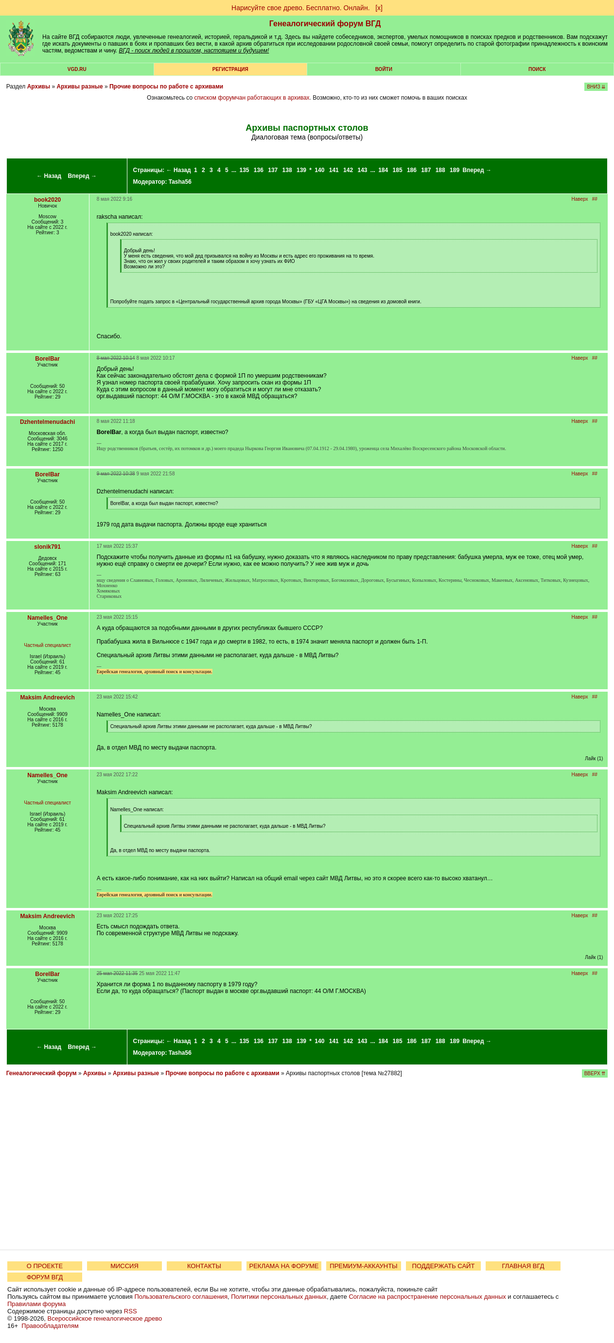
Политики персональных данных (279, 1296)
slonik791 (47, 546)
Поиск (536, 69)
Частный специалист (47, 645)
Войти (383, 69)
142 (348, 170)
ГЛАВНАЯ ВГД (523, 1266)
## (594, 199)
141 (334, 170)
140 (319, 170)
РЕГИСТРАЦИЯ (230, 69)
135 (244, 170)
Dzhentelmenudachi (47, 422)
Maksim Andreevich (47, 697)
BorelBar (47, 358)
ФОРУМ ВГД (45, 1277)
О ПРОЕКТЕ (45, 1266)
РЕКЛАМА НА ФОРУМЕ (283, 1266)
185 (398, 170)
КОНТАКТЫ (204, 1266)
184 (383, 170)
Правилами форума (36, 1304)
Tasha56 (180, 181)
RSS (130, 1311)
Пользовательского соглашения (181, 1296)
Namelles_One (47, 617)
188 (440, 170)
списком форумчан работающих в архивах (252, 97)
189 (454, 170)
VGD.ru (77, 69)
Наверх (579, 199)
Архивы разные (79, 86)
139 (301, 170)
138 (287, 170)
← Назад (48, 176)
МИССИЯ (124, 1266)
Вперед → (82, 176)
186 (412, 170)
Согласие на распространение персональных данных (427, 1296)
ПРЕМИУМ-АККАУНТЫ (363, 1266)
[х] (379, 8)
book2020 (47, 199)
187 (426, 170)
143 (362, 170)
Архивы (39, 86)
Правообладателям (49, 1325)
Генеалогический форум (41, 1073)
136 (258, 170)
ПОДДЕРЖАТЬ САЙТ (443, 1266)
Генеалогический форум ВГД (325, 23)
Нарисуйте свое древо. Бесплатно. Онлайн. (300, 8)
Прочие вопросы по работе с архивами (166, 86)
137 (273, 170)
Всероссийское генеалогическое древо (105, 1318)
